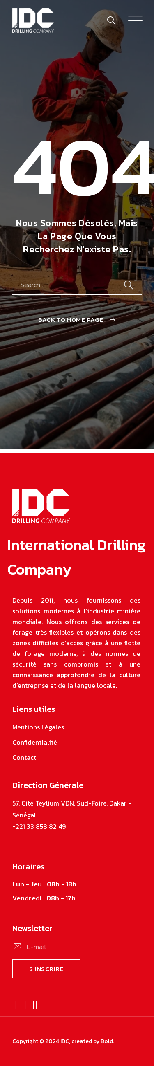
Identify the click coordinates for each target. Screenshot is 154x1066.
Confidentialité (34, 742)
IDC (64, 1041)
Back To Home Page (70, 319)
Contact (24, 757)
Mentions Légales (38, 727)
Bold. (107, 1041)
